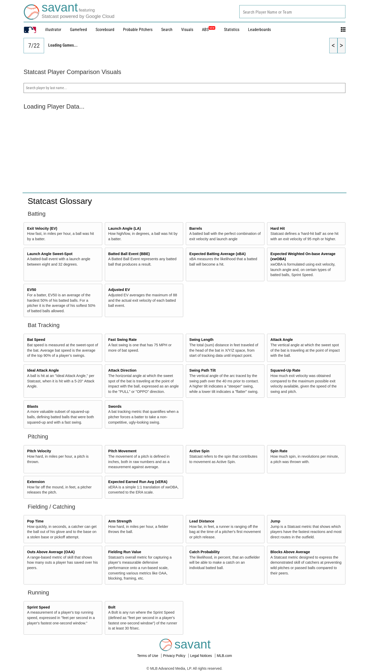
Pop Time (35, 521)
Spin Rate (278, 451)
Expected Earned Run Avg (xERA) (137, 482)
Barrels (195, 228)
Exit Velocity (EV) (42, 228)
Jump (275, 521)
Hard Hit (277, 228)
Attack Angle (281, 340)
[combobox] (292, 11)
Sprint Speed (38, 607)
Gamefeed (78, 29)
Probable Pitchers (137, 29)
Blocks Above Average (290, 552)
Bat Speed (36, 340)
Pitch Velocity (39, 451)
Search (166, 29)
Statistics (231, 29)
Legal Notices (201, 656)
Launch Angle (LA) (124, 228)
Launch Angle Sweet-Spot (50, 254)
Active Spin (199, 451)
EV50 (31, 290)
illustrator (53, 29)
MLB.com (224, 656)
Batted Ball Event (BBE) (129, 254)
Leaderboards (259, 29)
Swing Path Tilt (202, 370)
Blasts (32, 406)
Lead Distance (201, 521)
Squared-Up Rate (285, 370)
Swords (114, 406)
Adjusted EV (119, 290)
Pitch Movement (122, 451)
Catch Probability (204, 552)
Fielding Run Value (124, 552)
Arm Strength (120, 521)
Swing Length (201, 340)
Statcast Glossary (60, 201)
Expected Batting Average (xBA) (217, 254)
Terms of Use (148, 656)
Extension (36, 482)
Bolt (111, 607)
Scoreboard (105, 29)
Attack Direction (122, 370)
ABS (208, 29)
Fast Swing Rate (122, 340)
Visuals (187, 29)
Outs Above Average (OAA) (51, 552)
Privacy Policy (174, 656)
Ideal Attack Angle (43, 370)
